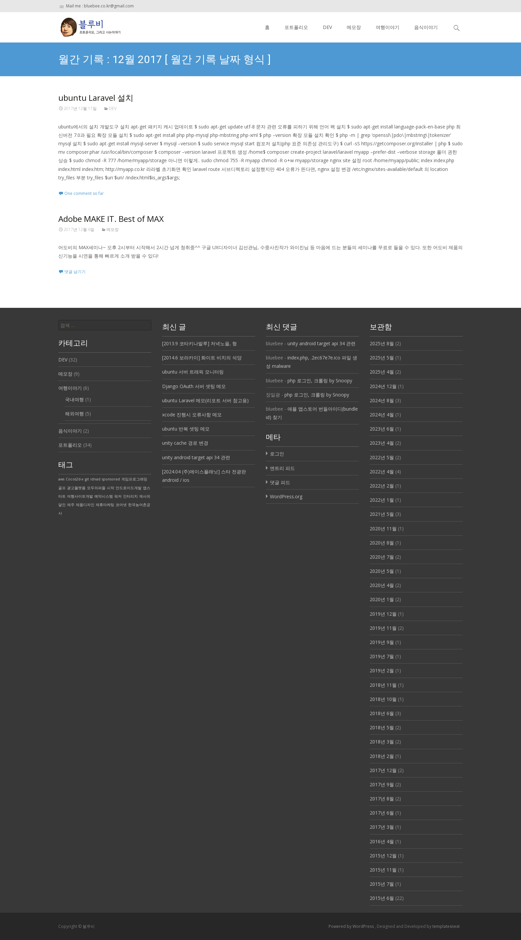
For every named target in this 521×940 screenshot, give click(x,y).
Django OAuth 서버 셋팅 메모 (194, 386)
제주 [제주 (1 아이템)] (70, 504)
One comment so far (84, 193)
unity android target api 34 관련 (196, 457)
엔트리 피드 (282, 468)
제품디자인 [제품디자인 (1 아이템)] (85, 504)
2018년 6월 (382, 713)
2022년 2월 (382, 485)
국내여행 (74, 399)
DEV (327, 27)
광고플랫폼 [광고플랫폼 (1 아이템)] (76, 488)
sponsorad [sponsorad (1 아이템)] (111, 479)
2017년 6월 (382, 813)
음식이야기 (426, 27)
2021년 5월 (382, 514)
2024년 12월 (383, 386)
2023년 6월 (382, 428)
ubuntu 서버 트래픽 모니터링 (193, 372)
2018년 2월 (382, 756)
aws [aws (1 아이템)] (61, 479)
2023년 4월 (382, 443)
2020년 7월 (382, 557)
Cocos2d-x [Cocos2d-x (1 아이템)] (75, 479)
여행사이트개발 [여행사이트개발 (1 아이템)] (80, 496)
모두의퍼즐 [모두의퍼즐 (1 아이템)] (96, 488)
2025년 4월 (382, 372)
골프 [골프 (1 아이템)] (62, 488)
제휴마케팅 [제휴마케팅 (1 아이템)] (105, 504)
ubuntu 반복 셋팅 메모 (186, 428)
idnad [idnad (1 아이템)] (95, 479)
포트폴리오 (296, 27)
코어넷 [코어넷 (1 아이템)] (121, 504)
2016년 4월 (382, 841)
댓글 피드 (280, 482)
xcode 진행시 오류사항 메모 (192, 414)
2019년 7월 (382, 656)
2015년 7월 (382, 884)
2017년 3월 (382, 827)
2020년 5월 (382, 571)
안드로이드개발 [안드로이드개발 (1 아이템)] (129, 488)
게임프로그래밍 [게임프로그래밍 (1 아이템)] (134, 479)
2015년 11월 (383, 869)
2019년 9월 (382, 642)
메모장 (354, 27)
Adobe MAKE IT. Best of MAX (111, 218)
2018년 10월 (383, 699)
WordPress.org (286, 496)
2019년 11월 (383, 628)
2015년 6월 (382, 898)
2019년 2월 (382, 670)
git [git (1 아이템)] (87, 479)
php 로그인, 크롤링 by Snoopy (319, 380)
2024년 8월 (382, 400)
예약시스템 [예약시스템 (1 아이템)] (103, 496)
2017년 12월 (383, 770)
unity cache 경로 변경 (185, 443)
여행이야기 (387, 27)
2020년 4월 (382, 585)
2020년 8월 (382, 542)
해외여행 (74, 413)
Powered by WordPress (352, 926)
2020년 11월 (383, 528)
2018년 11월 (383, 685)
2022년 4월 (382, 471)
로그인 (277, 453)
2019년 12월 (383, 614)
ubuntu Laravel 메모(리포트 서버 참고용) (205, 400)
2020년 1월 (382, 599)
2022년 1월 (382, 500)
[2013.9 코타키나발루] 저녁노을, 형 (199, 343)
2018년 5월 (382, 727)
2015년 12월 (383, 855)
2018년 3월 (382, 741)
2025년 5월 (382, 357)
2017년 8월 (382, 798)
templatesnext (446, 926)
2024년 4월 (382, 414)
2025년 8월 (382, 343)
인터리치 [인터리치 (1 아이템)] (130, 496)
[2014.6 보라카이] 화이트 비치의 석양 (202, 357)
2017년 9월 (382, 784)
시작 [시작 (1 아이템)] (110, 488)
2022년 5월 (382, 457)
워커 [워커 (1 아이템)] (118, 496)
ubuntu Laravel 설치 (95, 97)
